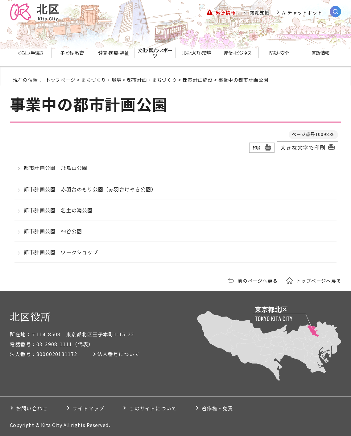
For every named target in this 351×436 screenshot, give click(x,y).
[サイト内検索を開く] (335, 11)
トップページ (61, 79)
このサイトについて (153, 408)
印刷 (257, 147)
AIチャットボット (302, 12)
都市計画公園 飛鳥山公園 (55, 168)
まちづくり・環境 (101, 79)
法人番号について (118, 354)
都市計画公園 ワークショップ (61, 252)
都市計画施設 (198, 79)
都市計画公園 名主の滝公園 (58, 210)
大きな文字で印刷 (302, 147)
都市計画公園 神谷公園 (53, 231)
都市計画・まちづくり (152, 79)
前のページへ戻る (257, 280)
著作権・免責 (217, 408)
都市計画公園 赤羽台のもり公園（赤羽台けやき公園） (90, 189)
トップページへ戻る (318, 280)
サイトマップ (88, 408)
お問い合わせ (32, 408)
